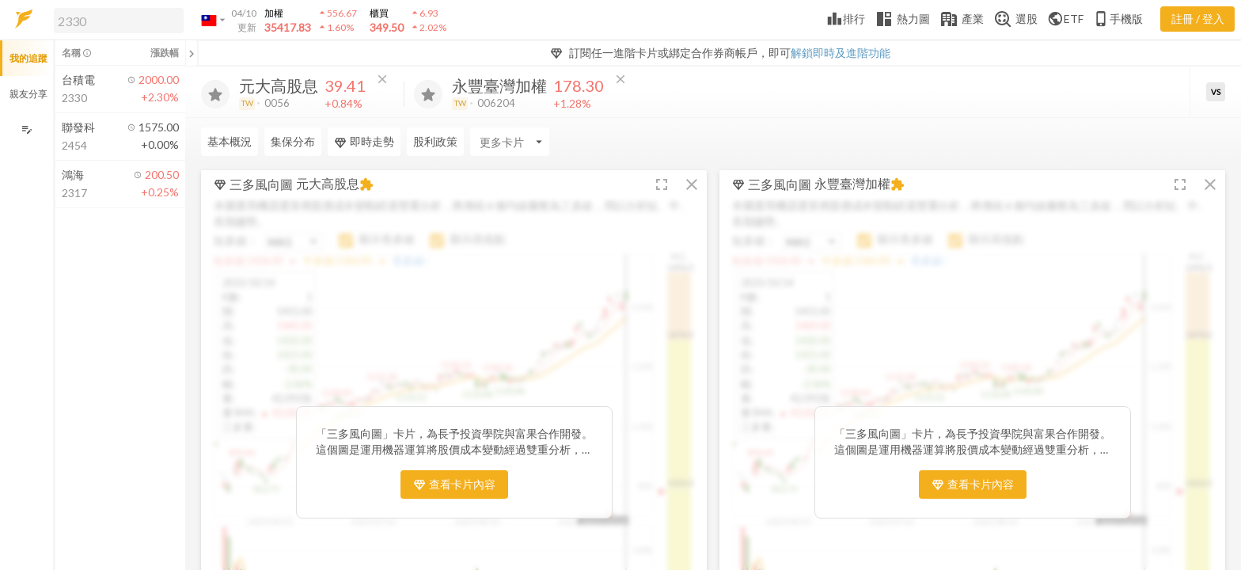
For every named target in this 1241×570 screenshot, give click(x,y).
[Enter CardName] (509, 141)
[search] (119, 20)
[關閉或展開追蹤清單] (191, 53)
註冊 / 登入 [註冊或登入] (1197, 18)
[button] (115, 20)
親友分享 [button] (28, 94)
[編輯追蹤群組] (26, 129)
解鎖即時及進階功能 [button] (840, 52)
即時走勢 (364, 142)
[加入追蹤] (215, 94)
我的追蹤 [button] (28, 58)
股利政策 (435, 141)
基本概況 (229, 141)
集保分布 (293, 141)
